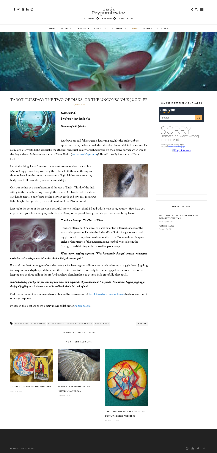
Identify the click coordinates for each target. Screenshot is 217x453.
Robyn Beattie (82, 306)
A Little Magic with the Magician (30, 387)
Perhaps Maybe (166, 226)
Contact (163, 28)
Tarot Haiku (38, 324)
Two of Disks (102, 324)
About (64, 28)
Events (147, 28)
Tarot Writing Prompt (80, 324)
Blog (135, 28)
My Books (118, 28)
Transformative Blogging (79, 333)
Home (52, 28)
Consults (100, 28)
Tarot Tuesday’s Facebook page (107, 294)
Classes (81, 28)
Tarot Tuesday (56, 324)
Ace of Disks (21, 324)
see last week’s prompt (84, 155)
